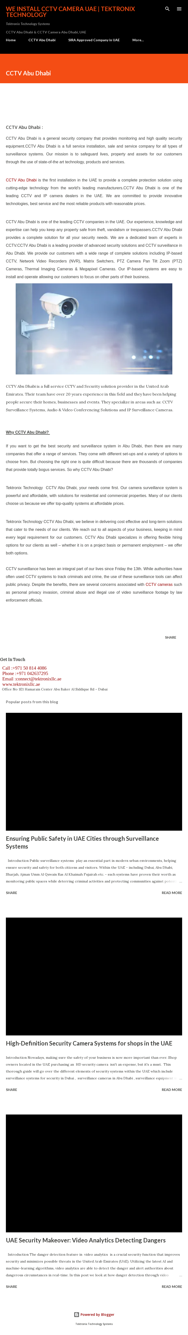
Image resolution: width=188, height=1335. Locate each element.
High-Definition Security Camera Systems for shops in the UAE (89, 1043)
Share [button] (170, 637)
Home (11, 40)
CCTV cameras (159, 584)
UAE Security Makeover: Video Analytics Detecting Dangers (86, 1240)
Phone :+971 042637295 (24, 673)
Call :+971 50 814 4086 (23, 668)
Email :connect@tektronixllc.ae (30, 678)
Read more (172, 893)
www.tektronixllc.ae (20, 684)
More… (138, 40)
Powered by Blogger (94, 1314)
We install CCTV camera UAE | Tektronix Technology (70, 11)
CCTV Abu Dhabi (42, 40)
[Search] (167, 9)
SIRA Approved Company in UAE (94, 40)
